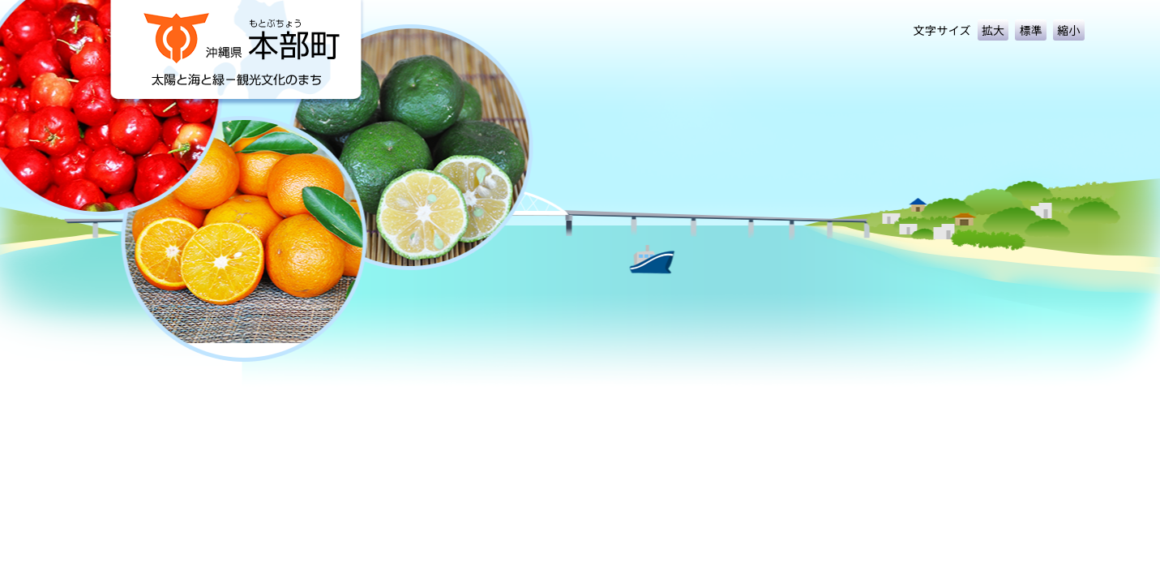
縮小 (1069, 30)
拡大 (993, 30)
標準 (1030, 30)
